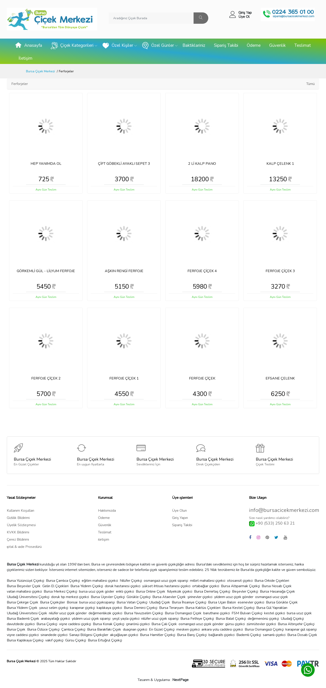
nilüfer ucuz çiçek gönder (68, 613)
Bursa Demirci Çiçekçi (140, 607)
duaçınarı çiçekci (135, 629)
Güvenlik (277, 45)
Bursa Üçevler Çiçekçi (108, 596)
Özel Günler (158, 45)
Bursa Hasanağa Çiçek (277, 591)
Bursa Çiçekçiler (52, 602)
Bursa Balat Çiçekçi (231, 618)
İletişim (25, 58)
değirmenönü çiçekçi (263, 618)
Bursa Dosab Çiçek (302, 634)
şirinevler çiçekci (199, 596)
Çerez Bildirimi (18, 539)
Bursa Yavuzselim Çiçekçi (143, 613)
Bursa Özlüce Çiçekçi (43, 629)
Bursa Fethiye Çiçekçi (197, 618)
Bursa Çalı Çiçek (164, 624)
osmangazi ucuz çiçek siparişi (166, 580)
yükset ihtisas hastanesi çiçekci (166, 586)
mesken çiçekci (188, 629)
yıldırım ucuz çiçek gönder (233, 596)
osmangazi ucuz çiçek (271, 596)
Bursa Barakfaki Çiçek (104, 629)
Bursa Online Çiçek (150, 591)
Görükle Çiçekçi (139, 596)
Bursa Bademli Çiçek (23, 618)
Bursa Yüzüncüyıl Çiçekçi (25, 580)
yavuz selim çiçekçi (53, 607)
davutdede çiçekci (21, 624)
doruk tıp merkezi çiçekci (70, 596)
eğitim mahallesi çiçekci (100, 580)
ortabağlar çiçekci (205, 586)
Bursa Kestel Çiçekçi (238, 607)
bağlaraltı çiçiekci (222, 634)
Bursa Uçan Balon (222, 602)
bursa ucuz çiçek (299, 613)
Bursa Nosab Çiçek (277, 586)
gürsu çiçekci (235, 624)
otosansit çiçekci (240, 580)
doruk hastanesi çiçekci (122, 586)
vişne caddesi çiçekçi (75, 624)
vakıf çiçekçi (54, 640)
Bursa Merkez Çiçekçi (60, 591)
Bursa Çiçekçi (46, 624)
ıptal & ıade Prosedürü (24, 546)
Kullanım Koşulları (20, 510)
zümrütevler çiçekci (261, 624)
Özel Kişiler (117, 45)
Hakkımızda (107, 510)
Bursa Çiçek (16, 629)
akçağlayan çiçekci (124, 634)
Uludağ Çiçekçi (292, 618)
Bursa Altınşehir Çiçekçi (296, 624)
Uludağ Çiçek (159, 602)
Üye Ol (243, 17)
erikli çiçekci (125, 591)
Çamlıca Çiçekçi (73, 629)
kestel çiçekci (274, 613)
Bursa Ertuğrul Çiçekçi (105, 640)
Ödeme (254, 45)
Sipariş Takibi (226, 45)
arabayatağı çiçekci (55, 618)
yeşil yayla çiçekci (125, 618)
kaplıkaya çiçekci (109, 607)
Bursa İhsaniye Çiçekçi (189, 602)
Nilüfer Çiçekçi (131, 580)
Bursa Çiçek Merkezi (40, 71)
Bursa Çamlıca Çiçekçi (63, 580)
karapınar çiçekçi (82, 607)
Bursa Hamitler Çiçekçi (157, 634)
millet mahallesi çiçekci (207, 580)
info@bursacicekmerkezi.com (284, 510)
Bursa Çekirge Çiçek (22, 602)
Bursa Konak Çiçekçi (108, 624)
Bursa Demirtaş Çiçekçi (212, 591)
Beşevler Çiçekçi (245, 591)
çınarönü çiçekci (138, 624)
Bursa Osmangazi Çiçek (183, 613)
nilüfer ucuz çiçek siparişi (160, 618)
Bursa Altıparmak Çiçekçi (240, 586)
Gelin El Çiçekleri (55, 586)
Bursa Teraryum (171, 607)
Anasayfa (28, 45)
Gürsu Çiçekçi (75, 640)
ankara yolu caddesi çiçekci (222, 629)
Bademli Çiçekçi (248, 634)
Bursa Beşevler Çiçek (24, 586)
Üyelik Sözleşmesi (21, 525)
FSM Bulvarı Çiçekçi (247, 613)
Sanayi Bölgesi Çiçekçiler (88, 634)
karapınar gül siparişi (301, 629)
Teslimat (302, 45)
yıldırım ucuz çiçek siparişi (91, 618)
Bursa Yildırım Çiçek (22, 607)
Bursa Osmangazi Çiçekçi (264, 629)
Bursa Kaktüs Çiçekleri (203, 607)
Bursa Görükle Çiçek (282, 602)
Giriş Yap (245, 13)
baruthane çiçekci (216, 613)
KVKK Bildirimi (18, 532)
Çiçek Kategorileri (72, 45)
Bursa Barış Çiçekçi (192, 634)
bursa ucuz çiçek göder (96, 591)
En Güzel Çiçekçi (162, 629)
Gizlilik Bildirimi (18, 518)
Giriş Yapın (180, 518)
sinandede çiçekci (54, 634)
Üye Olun (179, 510)
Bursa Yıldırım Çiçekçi (86, 586)
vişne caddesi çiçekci (23, 634)
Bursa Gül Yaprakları (271, 607)
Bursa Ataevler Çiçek (169, 596)
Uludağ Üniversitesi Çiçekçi (28, 596)
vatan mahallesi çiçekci (24, 591)
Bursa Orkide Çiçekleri (271, 580)
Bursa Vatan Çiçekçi (132, 602)
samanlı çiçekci (274, 634)
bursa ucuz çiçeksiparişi (97, 602)
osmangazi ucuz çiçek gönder (201, 624)
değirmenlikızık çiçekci (105, 613)
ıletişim (103, 539)
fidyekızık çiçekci (179, 591)
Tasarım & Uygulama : (163, 679)
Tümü (310, 83)
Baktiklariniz (193, 45)
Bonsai (72, 602)
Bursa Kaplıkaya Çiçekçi (25, 640)
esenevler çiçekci (251, 602)
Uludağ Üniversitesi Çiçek (27, 613)
